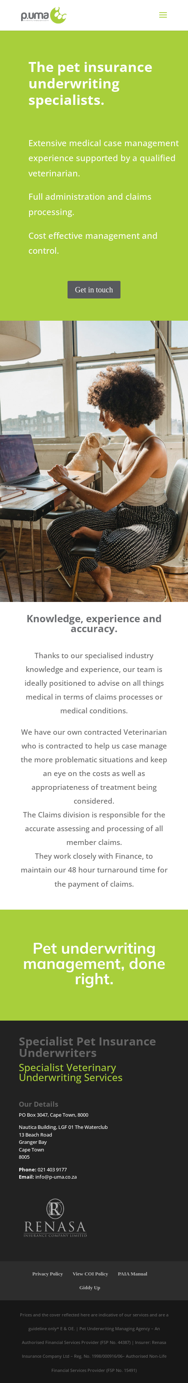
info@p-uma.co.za (56, 1176)
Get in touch (94, 289)
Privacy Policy (47, 1274)
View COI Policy (90, 1274)
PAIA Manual (132, 1274)
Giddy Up (90, 1287)
